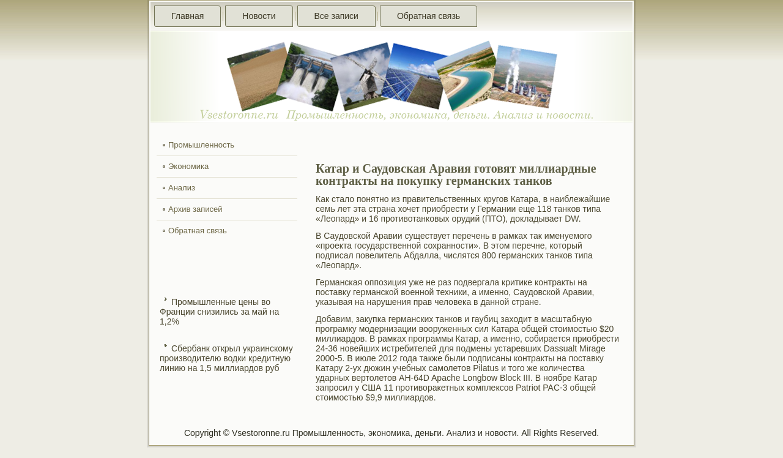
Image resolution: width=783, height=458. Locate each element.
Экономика (188, 166)
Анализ (181, 187)
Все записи (336, 16)
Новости (258, 16)
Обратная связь (428, 16)
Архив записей (195, 209)
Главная (187, 16)
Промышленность (201, 144)
